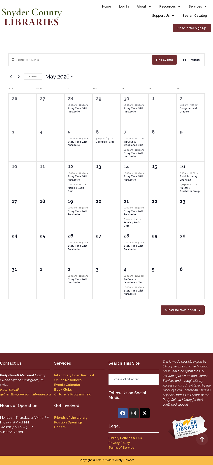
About (144, 6)
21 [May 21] (126, 201)
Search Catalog (195, 15)
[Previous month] (10, 76)
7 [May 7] (125, 132)
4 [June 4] (125, 269)
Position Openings (68, 422)
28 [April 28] (70, 98)
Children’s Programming (72, 394)
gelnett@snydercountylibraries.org (25, 394)
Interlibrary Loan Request (74, 375)
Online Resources (67, 380)
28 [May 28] (126, 236)
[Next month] (18, 76)
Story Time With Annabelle (77, 110)
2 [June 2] (69, 269)
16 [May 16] (182, 166)
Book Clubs (63, 389)
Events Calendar (67, 385)
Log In (124, 6)
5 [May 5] (69, 132)
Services (198, 6)
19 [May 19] (70, 201)
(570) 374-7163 (10, 389)
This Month (33, 76)
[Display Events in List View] (184, 60)
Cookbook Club (105, 141)
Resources (170, 6)
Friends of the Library (71, 417)
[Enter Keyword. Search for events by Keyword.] (80, 60)
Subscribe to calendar (180, 310)
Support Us (163, 15)
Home (106, 6)
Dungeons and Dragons (188, 110)
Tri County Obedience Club (133, 143)
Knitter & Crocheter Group (190, 190)
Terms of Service (121, 448)
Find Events (164, 59)
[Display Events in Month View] (195, 60)
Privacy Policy (119, 443)
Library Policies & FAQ (125, 438)
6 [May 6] (97, 132)
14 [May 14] (126, 166)
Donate (60, 427)
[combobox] (133, 379)
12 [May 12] (70, 166)
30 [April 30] (126, 98)
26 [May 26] (70, 236)
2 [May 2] (181, 98)
